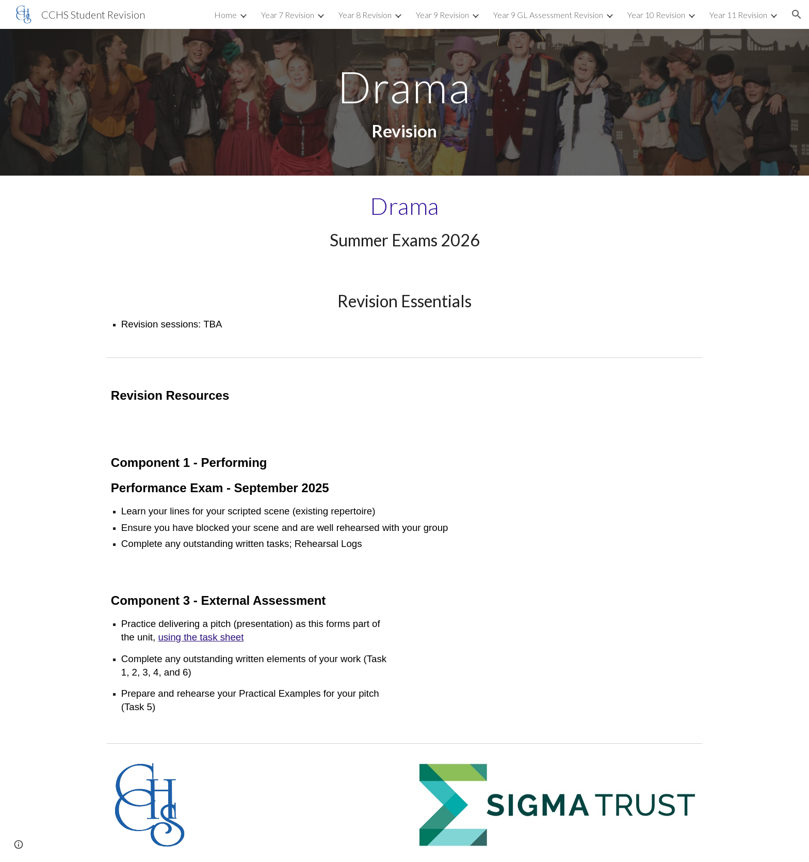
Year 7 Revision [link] (287, 15)
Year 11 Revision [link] (738, 15)
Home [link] (225, 15)
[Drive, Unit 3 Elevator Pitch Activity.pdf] (557, 652)
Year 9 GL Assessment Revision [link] (548, 15)
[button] (796, 14)
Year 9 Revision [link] (442, 15)
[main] (404, 102)
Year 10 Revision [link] (656, 15)
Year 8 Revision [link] (365, 15)
